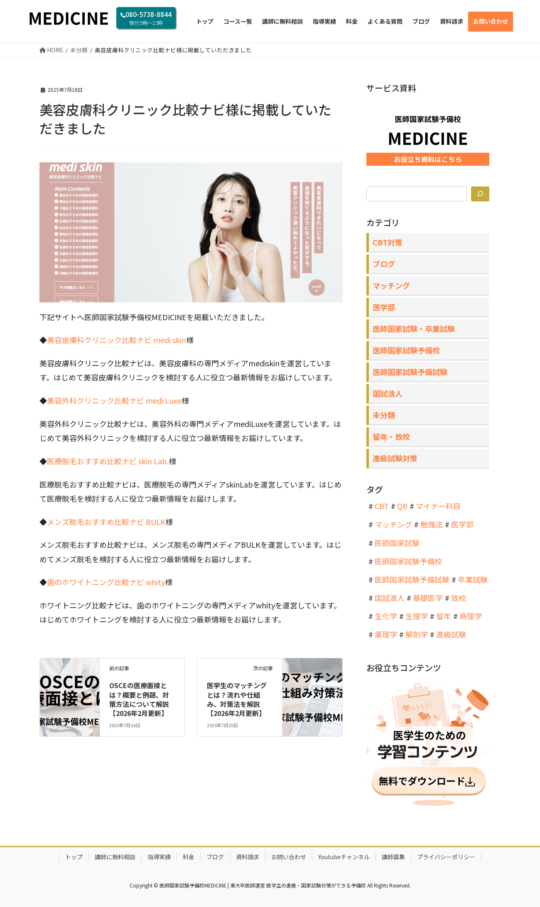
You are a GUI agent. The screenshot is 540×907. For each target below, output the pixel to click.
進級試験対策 (395, 458)
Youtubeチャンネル (344, 857)
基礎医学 (428, 597)
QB (402, 505)
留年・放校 (391, 436)
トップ (74, 857)
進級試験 (451, 634)
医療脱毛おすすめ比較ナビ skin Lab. (108, 461)
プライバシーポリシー (446, 857)
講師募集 (393, 857)
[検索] (480, 194)
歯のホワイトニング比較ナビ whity (106, 581)
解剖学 (416, 634)
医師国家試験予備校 (406, 350)
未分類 (384, 414)
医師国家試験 (397, 542)
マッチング (391, 285)
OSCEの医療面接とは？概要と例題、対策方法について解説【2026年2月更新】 (139, 699)
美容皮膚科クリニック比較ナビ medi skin (116, 339)
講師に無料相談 (115, 857)
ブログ (384, 263)
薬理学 (386, 634)
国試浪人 (388, 393)
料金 (188, 857)
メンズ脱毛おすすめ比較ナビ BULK (106, 521)
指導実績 (159, 857)
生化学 (386, 615)
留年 (443, 615)
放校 (458, 597)
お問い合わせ (288, 857)
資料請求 (247, 857)
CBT (382, 505)
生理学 (416, 615)
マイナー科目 (438, 505)
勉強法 (431, 524)
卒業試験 (473, 579)
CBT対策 (388, 242)
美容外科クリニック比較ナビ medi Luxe (114, 400)
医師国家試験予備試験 (410, 371)
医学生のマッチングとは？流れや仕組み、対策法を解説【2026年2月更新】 (237, 699)
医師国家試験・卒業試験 (414, 328)
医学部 (384, 307)
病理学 (470, 615)
